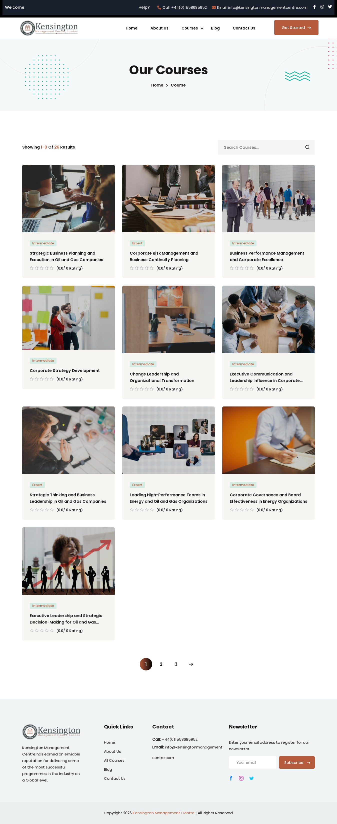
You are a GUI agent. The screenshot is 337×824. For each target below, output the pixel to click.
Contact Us (244, 28)
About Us (159, 28)
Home (132, 28)
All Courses (114, 760)
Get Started (296, 27)
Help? (144, 7)
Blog (215, 28)
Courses (190, 28)
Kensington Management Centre (163, 812)
